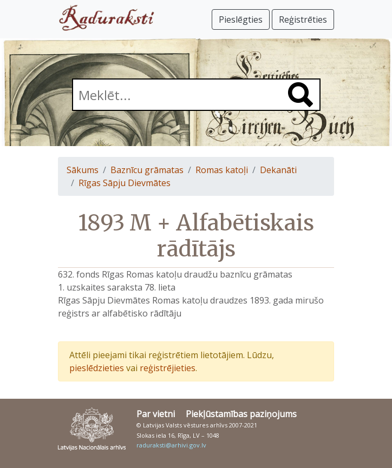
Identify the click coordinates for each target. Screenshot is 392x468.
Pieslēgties (241, 19)
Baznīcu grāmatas (147, 170)
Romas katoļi (221, 170)
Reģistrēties (303, 19)
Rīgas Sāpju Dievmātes (125, 183)
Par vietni (155, 414)
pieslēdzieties (96, 368)
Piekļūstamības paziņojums (241, 414)
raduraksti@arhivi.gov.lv (171, 445)
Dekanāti (278, 170)
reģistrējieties (167, 368)
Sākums (83, 170)
